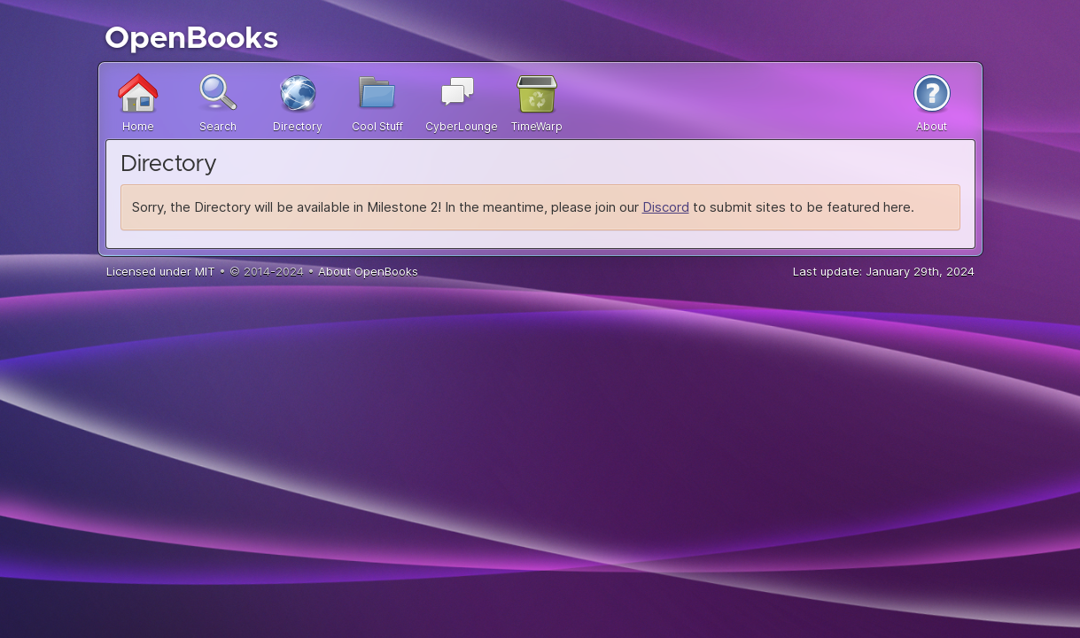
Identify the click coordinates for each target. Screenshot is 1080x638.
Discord (665, 206)
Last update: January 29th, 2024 (884, 271)
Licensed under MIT (160, 271)
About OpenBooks (368, 271)
